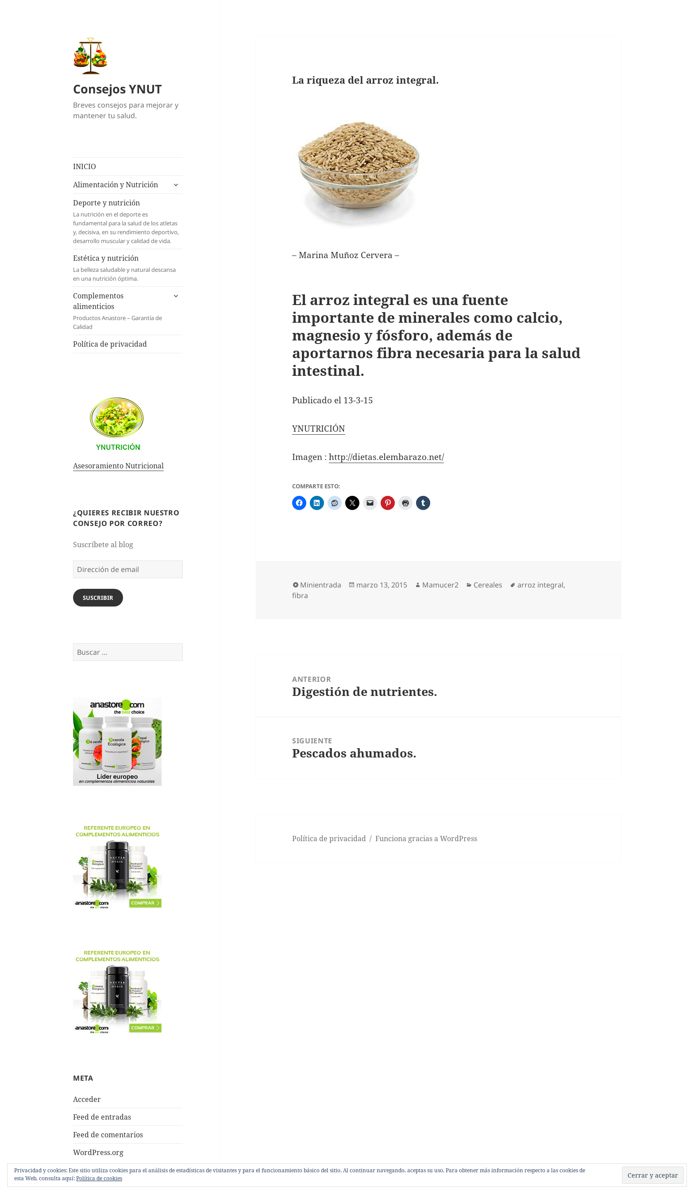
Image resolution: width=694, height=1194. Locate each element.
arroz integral (540, 585)
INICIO (84, 166)
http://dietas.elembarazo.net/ (386, 457)
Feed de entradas (102, 1117)
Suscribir (98, 598)
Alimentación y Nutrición (115, 184)
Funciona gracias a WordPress (426, 838)
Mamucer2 (440, 585)
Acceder (87, 1099)
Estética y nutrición (128, 268)
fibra (300, 595)
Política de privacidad (110, 344)
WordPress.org (98, 1152)
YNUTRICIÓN (318, 428)
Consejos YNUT (117, 89)
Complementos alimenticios (119, 311)
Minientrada (320, 585)
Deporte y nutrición (128, 221)
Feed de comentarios (108, 1135)
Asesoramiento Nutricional (118, 466)
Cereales (488, 585)
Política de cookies (99, 1178)
